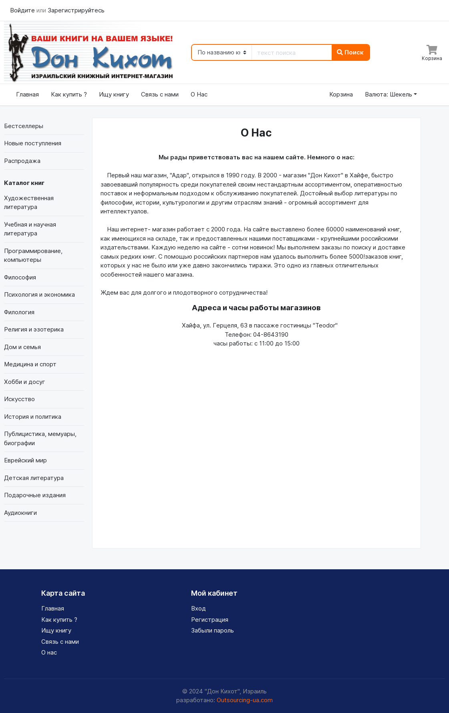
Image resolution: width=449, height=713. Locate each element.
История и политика (32, 416)
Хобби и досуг (24, 382)
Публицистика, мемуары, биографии (40, 438)
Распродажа (22, 161)
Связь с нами (160, 94)
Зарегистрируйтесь (76, 10)
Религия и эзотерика (34, 329)
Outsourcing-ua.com (245, 700)
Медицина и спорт (30, 364)
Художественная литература (29, 202)
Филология (19, 312)
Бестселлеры (23, 126)
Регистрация (209, 619)
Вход (198, 608)
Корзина (341, 94)
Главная (27, 94)
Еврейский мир (25, 460)
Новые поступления (32, 143)
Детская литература (34, 478)
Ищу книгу (114, 94)
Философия (20, 277)
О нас (49, 652)
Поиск (350, 52)
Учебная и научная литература (30, 229)
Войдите (23, 10)
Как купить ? (69, 94)
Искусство (19, 399)
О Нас (199, 94)
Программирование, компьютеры (33, 255)
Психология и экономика (39, 294)
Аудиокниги (20, 512)
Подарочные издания (35, 495)
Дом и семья (22, 347)
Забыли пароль (212, 630)
